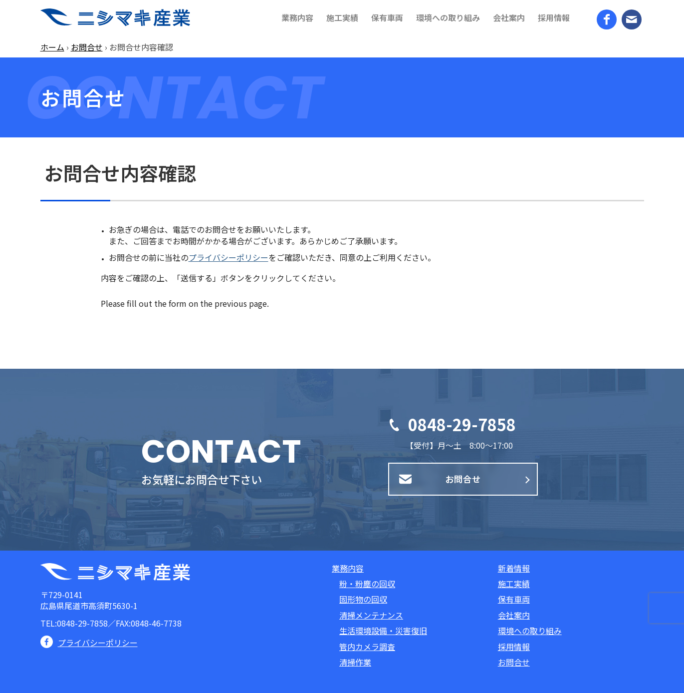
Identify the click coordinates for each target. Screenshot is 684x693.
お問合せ (87, 47)
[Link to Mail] (632, 19)
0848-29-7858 (462, 424)
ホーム (52, 47)
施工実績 (514, 584)
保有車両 (514, 599)
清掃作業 (355, 662)
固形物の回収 (363, 599)
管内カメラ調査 (367, 647)
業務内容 (348, 568)
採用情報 (514, 647)
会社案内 (514, 615)
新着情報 (514, 568)
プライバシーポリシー (228, 257)
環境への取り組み (530, 631)
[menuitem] (297, 17)
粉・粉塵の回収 (367, 584)
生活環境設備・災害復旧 (383, 631)
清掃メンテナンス (371, 615)
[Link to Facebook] (607, 19)
